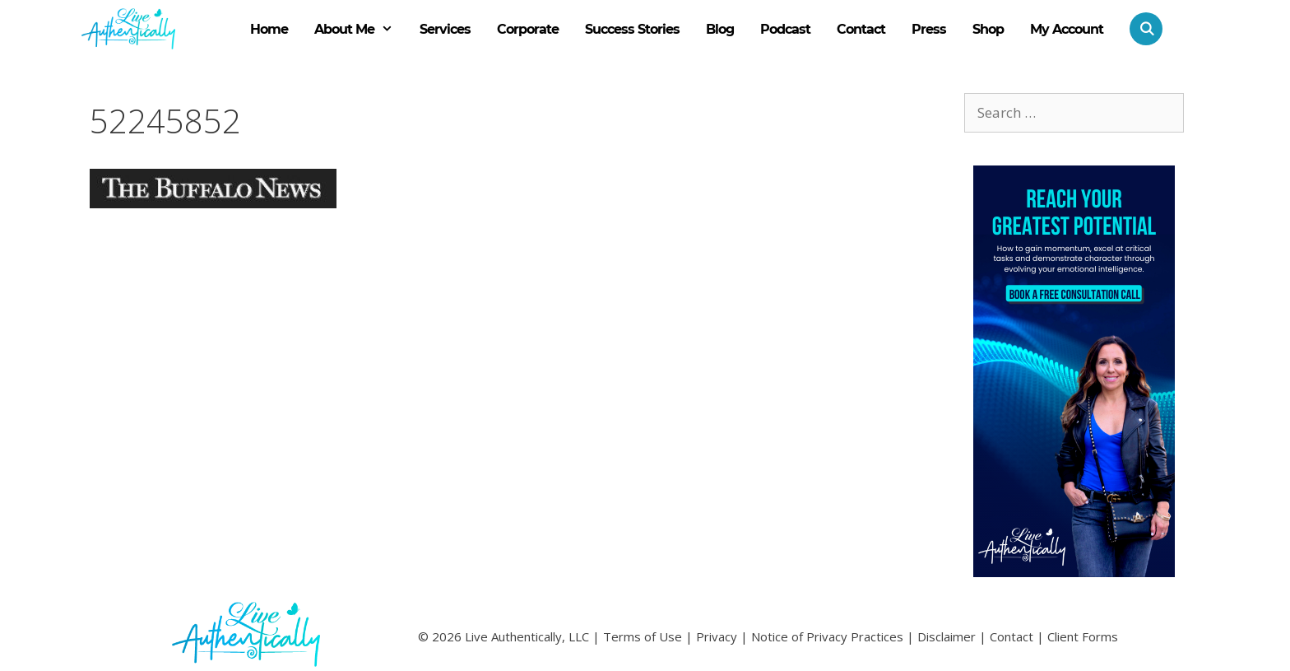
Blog (720, 29)
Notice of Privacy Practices (827, 636)
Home (269, 29)
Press (929, 29)
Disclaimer (946, 636)
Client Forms (1082, 636)
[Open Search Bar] (1139, 28)
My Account (1066, 29)
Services (445, 29)
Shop (988, 29)
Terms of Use (642, 636)
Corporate (528, 29)
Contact (861, 29)
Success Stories (632, 29)
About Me (360, 29)
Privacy (716, 636)
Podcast (785, 29)
